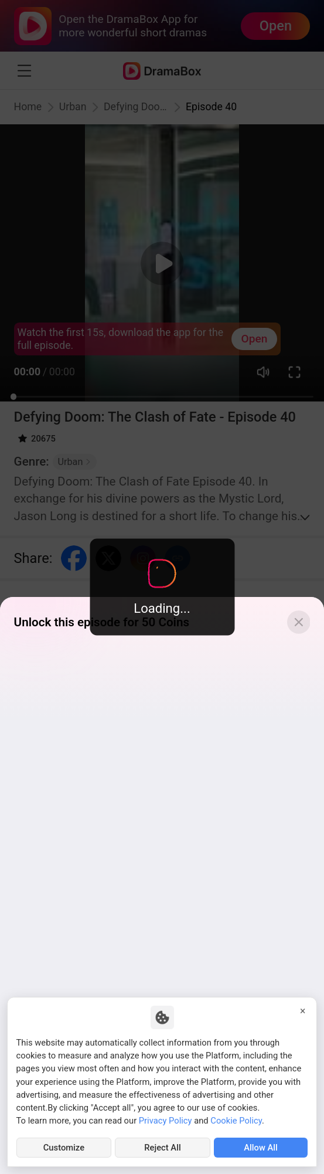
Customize (63, 1147)
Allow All (261, 1147)
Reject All (162, 1147)
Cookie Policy (236, 1120)
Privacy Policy (165, 1120)
